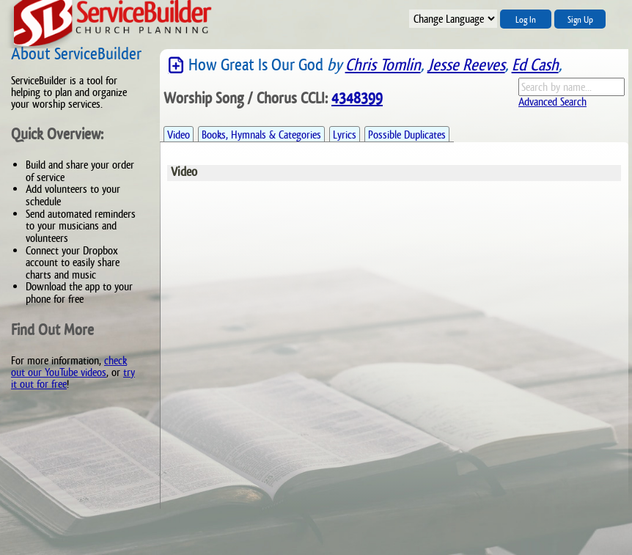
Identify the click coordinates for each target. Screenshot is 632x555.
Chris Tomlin (383, 65)
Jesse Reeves (466, 65)
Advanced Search (552, 102)
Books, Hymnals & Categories (261, 134)
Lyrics (344, 134)
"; (453, 19)
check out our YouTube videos (69, 366)
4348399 (357, 98)
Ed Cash (535, 65)
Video (178, 134)
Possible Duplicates (407, 134)
